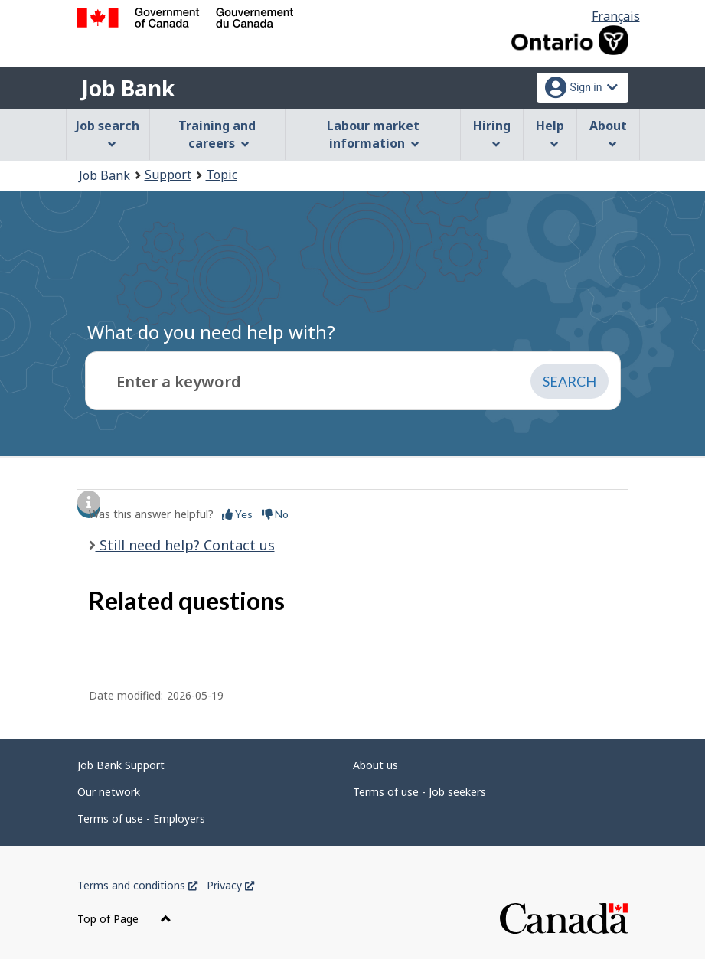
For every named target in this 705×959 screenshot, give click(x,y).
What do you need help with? (211, 331)
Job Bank (128, 88)
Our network (108, 791)
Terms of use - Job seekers (419, 791)
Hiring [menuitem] (492, 132)
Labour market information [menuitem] (373, 134)
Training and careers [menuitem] (217, 134)
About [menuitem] (608, 132)
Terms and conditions (137, 885)
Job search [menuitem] (107, 132)
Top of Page (124, 919)
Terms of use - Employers (141, 818)
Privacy (230, 885)
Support (168, 174)
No (275, 513)
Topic (221, 174)
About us (375, 765)
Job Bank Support (121, 765)
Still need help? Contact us (185, 545)
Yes (237, 513)
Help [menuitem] (550, 132)
